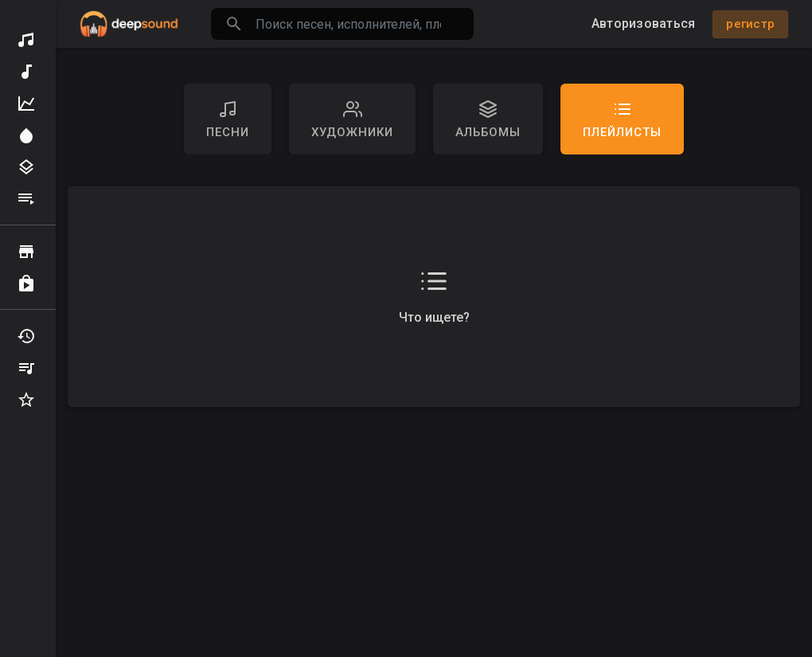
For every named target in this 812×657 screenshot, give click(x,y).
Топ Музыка (26, 103)
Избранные (26, 399)
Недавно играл (26, 336)
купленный (26, 283)
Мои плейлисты (26, 367)
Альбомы (488, 119)
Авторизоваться (643, 23)
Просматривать (26, 251)
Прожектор (26, 135)
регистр (750, 24)
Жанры (26, 167)
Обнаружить (26, 39)
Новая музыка (26, 71)
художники (352, 119)
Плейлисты (26, 199)
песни (227, 119)
